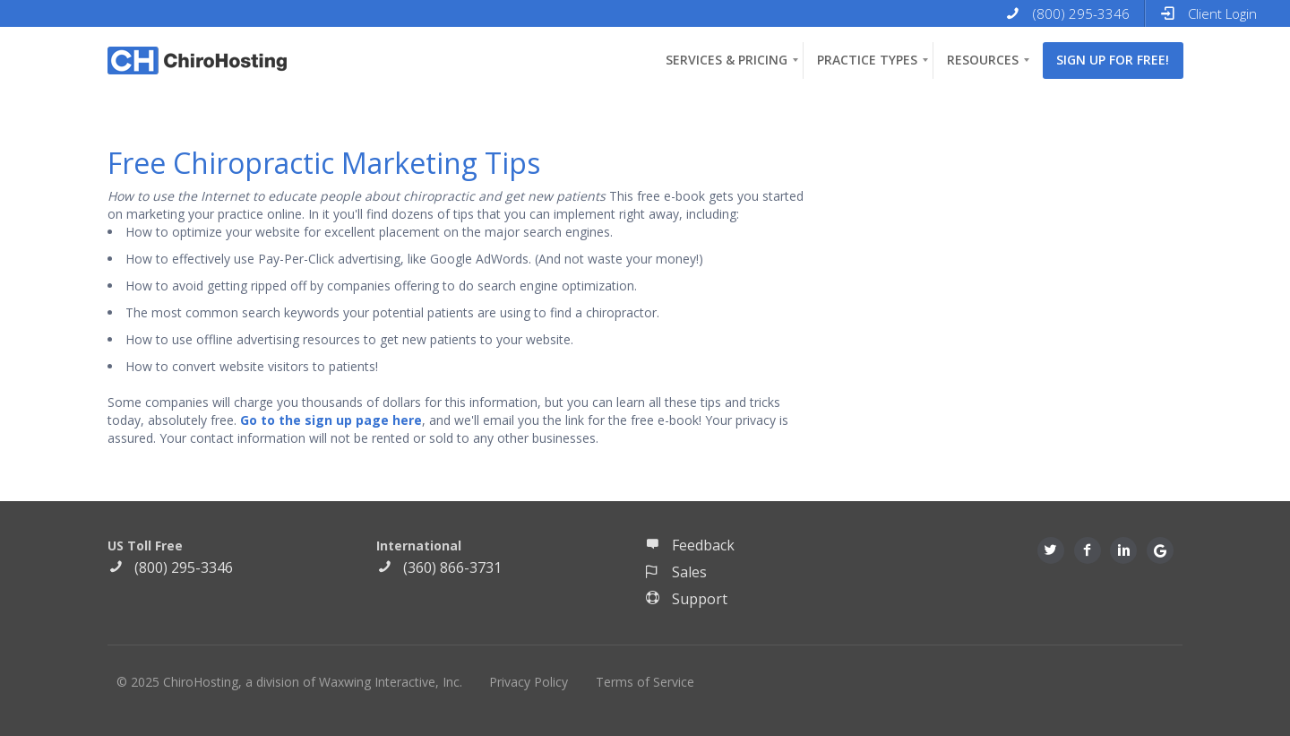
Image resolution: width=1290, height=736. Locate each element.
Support (686, 599)
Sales (676, 572)
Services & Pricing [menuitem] (726, 59)
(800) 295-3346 (170, 567)
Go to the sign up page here (331, 420)
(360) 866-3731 (439, 567)
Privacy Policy (528, 681)
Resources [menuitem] (983, 59)
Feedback (690, 545)
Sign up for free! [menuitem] (1112, 59)
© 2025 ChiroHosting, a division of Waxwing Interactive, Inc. (289, 681)
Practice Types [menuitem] (867, 59)
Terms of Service (645, 681)
